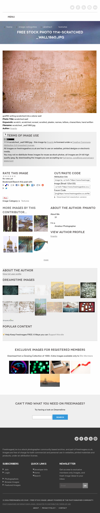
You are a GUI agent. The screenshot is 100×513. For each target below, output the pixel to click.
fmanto (13, 128)
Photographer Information (16, 504)
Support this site (56, 334)
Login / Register (37, 504)
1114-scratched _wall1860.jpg (18, 142)
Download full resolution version (72, 197)
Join (7, 469)
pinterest (89, 7)
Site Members (86, 356)
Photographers (11, 479)
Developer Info (41, 469)
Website (17, 439)
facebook (78, 7)
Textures (62, 26)
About (36, 508)
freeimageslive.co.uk (17, 6)
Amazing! (15, 176)
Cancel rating (4, 176)
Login (7, 472)
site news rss (86, 439)
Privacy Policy (49, 508)
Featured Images (12, 485)
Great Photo (12, 176)
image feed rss (91, 439)
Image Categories (28, 26)
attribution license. (29, 455)
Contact (63, 508)
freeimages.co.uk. (84, 449)
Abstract (47, 26)
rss (84, 7)
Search (37, 476)
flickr (95, 7)
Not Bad (8, 176)
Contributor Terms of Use (58, 504)
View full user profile (12, 274)
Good (10, 176)
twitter (72, 7)
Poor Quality (6, 176)
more (46, 260)
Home (9, 26)
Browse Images (12, 482)
